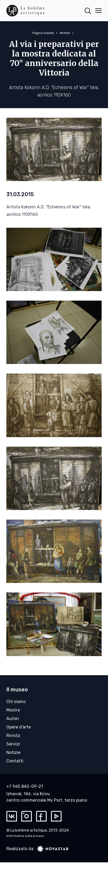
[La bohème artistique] (25, 10)
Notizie (65, 33)
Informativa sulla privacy (25, 836)
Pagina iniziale (43, 33)
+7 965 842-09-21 (24, 786)
